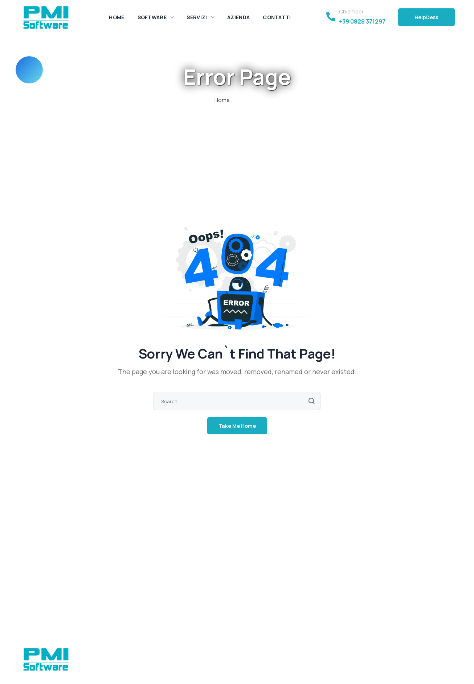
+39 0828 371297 (362, 21)
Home (222, 100)
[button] (426, 17)
